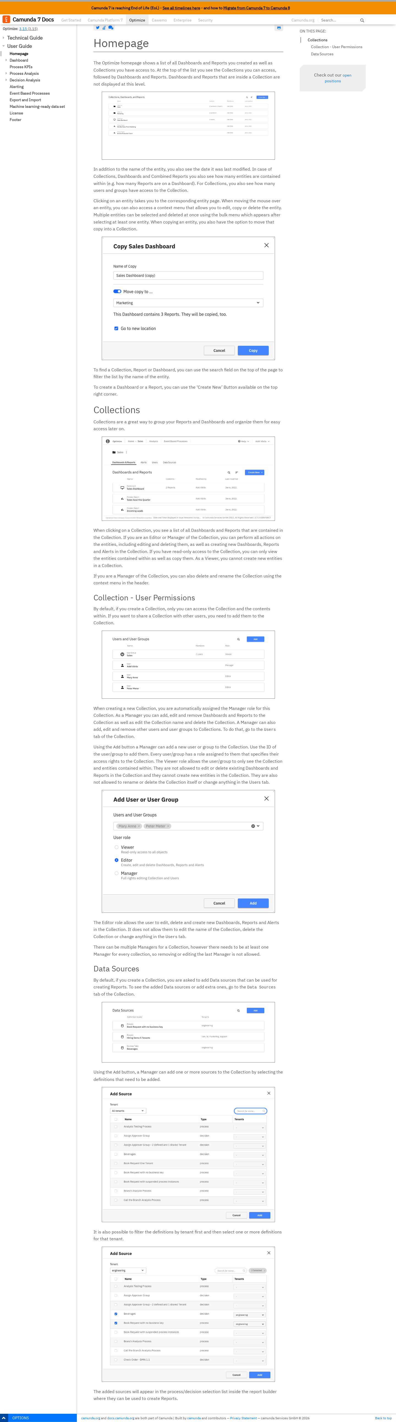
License (16, 113)
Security (205, 20)
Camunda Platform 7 (105, 20)
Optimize (137, 20)
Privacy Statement (243, 1418)
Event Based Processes (30, 93)
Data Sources (322, 53)
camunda (194, 1418)
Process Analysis (24, 73)
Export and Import (25, 99)
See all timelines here (181, 8)
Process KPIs (21, 66)
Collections (318, 39)
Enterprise (183, 20)
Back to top (383, 1418)
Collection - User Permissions (336, 46)
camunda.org (90, 1418)
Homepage (19, 53)
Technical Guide (25, 38)
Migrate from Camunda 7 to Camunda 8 (256, 8)
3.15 (23, 28)
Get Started (71, 20)
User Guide (19, 46)
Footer (15, 119)
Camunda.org (303, 20)
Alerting (16, 86)
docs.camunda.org (120, 1418)
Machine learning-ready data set (37, 106)
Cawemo (159, 20)
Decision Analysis (25, 80)
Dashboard (19, 60)
